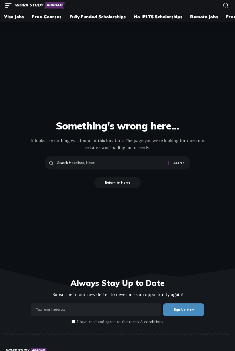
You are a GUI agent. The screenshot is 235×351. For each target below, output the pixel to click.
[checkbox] (73, 321)
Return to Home (117, 182)
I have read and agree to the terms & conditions (120, 322)
